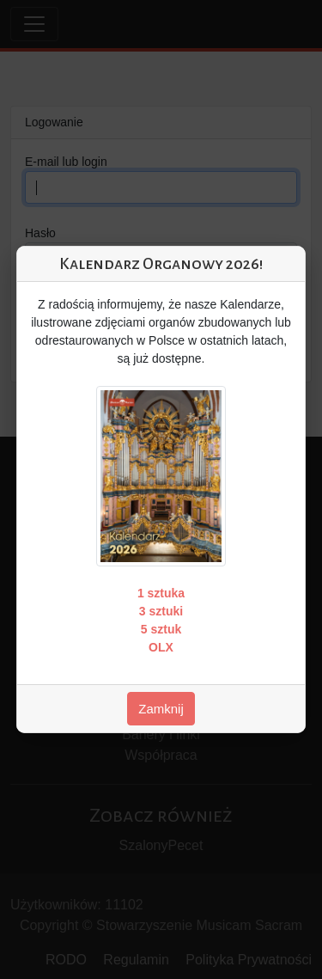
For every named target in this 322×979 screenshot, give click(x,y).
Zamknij (161, 708)
